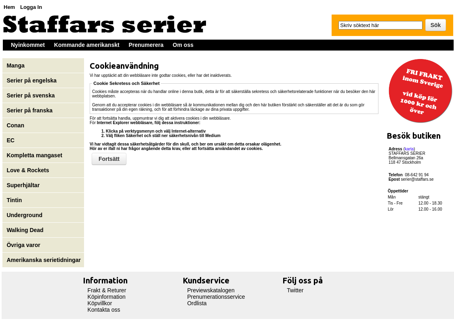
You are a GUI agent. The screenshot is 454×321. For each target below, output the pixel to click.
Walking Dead (24, 230)
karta (409, 149)
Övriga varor (23, 245)
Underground (24, 215)
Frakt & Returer (107, 290)
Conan (15, 125)
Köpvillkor (100, 303)
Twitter (295, 290)
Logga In (31, 7)
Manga (16, 65)
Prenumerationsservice (216, 297)
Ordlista (196, 303)
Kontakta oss (104, 309)
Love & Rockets (27, 170)
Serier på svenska (31, 95)
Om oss (183, 45)
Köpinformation (107, 297)
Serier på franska (29, 110)
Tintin (14, 200)
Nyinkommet (28, 45)
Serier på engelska (32, 80)
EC (10, 140)
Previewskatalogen (211, 290)
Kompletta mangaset (34, 155)
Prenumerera (145, 45)
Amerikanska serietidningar (43, 260)
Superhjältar (23, 185)
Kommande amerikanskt (87, 45)
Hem (9, 7)
